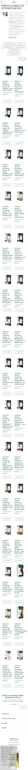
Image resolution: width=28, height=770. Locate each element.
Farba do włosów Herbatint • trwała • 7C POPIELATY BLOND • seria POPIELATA (7, 337)
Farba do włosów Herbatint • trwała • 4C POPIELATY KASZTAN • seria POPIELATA (20, 253)
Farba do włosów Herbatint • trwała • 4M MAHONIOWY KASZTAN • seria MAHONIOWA (20, 379)
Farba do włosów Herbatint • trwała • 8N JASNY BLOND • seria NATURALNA (20, 212)
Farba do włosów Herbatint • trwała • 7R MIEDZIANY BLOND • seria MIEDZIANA (19, 462)
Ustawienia (12, 764)
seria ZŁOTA (20, 43)
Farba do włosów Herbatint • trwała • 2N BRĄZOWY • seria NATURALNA (19, 86)
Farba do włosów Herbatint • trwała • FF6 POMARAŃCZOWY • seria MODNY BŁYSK (21, 629)
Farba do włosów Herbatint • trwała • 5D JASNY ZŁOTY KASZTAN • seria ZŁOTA (20, 420)
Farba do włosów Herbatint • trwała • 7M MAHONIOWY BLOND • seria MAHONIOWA (19, 504)
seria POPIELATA (14, 50)
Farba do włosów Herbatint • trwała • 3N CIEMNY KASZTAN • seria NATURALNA (8, 128)
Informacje (14, 714)
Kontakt (4, 728)
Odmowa (5, 764)
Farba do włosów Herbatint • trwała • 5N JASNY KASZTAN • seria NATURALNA (8, 170)
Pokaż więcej (12, 37)
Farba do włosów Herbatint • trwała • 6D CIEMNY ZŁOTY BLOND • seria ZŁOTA (8, 504)
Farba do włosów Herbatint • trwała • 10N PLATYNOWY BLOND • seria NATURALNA (7, 671)
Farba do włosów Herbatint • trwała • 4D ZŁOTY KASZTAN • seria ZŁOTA (8, 379)
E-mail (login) (13, 704)
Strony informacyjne (14, 718)
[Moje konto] (26, 2)
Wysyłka (14, 723)
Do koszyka (7, 101)
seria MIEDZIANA (7, 47)
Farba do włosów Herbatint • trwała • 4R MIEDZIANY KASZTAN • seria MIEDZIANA (20, 337)
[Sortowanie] (24, 59)
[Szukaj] (5, 2)
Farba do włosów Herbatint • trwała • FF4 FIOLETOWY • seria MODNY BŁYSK (19, 587)
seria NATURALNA (8, 43)
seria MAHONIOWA (19, 47)
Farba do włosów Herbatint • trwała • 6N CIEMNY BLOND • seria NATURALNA (19, 170)
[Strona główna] (14, 2)
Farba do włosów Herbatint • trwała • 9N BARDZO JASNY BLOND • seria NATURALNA (8, 253)
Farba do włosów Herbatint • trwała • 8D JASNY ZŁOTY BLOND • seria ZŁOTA (7, 629)
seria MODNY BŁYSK (14, 54)
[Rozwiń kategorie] (1, 2)
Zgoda (13, 767)
